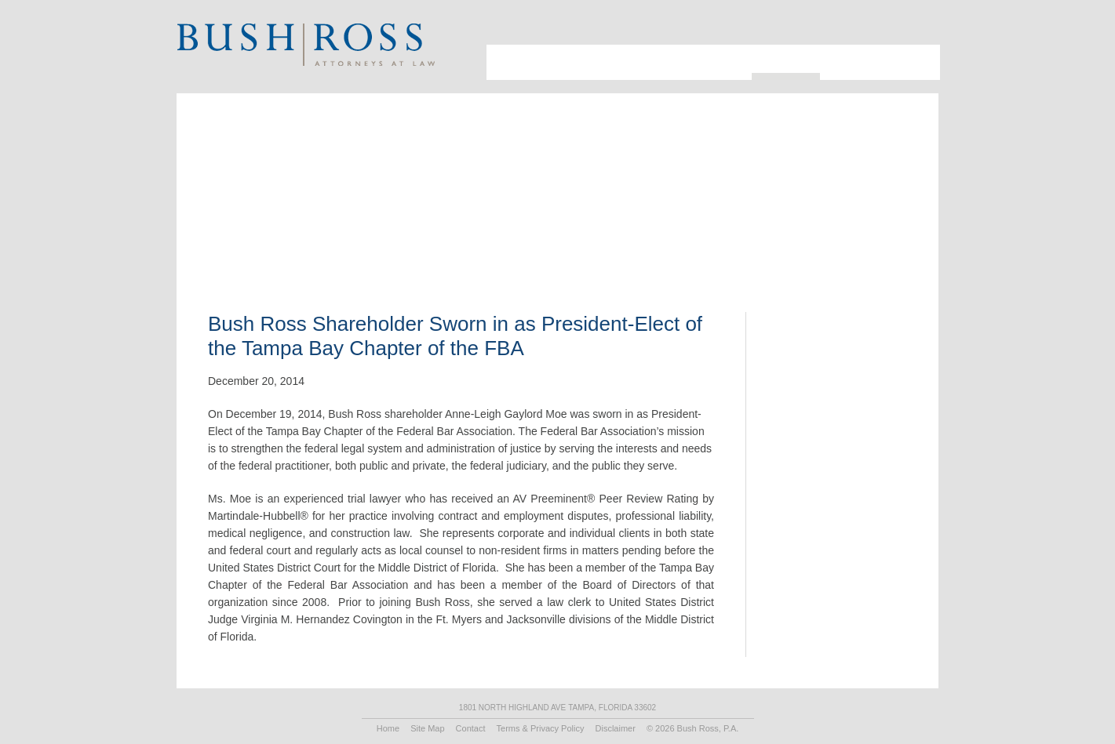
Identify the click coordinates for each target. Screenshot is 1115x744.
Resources (786, 59)
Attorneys (559, 62)
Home (388, 728)
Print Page (918, 28)
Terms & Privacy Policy (541, 728)
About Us (506, 62)
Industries (627, 62)
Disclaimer (616, 728)
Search (898, 28)
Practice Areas (706, 62)
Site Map (427, 728)
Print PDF (838, 207)
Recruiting (854, 62)
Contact (914, 62)
